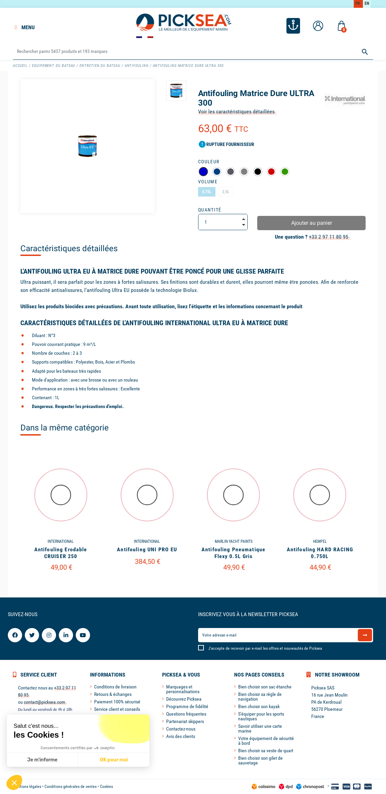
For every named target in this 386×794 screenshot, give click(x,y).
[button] (14, 782)
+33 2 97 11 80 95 (328, 237)
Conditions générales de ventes (70, 786)
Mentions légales (27, 786)
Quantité (210, 210)
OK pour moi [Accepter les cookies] (114, 760)
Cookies (106, 786)
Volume (207, 181)
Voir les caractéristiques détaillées (236, 111)
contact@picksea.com (44, 702)
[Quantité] (222, 222)
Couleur (208, 161)
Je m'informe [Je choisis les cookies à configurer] (42, 760)
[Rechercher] (193, 52)
